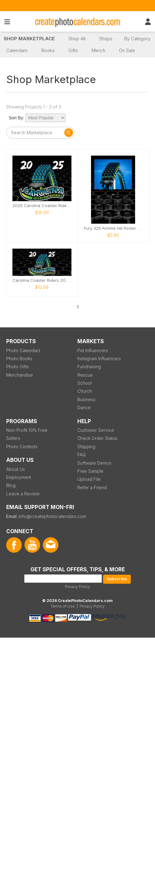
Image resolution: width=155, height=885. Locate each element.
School (84, 383)
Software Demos (94, 463)
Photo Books (19, 358)
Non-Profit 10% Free (27, 430)
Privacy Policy (77, 586)
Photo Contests (22, 446)
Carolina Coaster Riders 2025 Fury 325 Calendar (41, 280)
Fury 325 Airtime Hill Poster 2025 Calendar (113, 228)
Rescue (85, 375)
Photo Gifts (17, 366)
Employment (18, 477)
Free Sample (90, 471)
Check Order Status (97, 438)
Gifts (73, 50)
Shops (105, 39)
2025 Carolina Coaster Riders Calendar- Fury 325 (41, 205)
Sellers (13, 438)
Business (86, 399)
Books (48, 50)
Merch (98, 50)
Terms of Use (63, 606)
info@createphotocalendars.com (52, 516)
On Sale (127, 50)
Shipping (86, 446)
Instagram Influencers (99, 358)
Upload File (89, 479)
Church (84, 391)
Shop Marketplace (29, 39)
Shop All (76, 39)
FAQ (81, 454)
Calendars (17, 50)
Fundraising (89, 366)
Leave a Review (22, 493)
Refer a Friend (92, 487)
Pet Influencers (92, 350)
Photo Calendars (23, 350)
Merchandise (19, 375)
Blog (11, 485)
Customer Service (95, 430)
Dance (84, 407)
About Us (15, 469)
